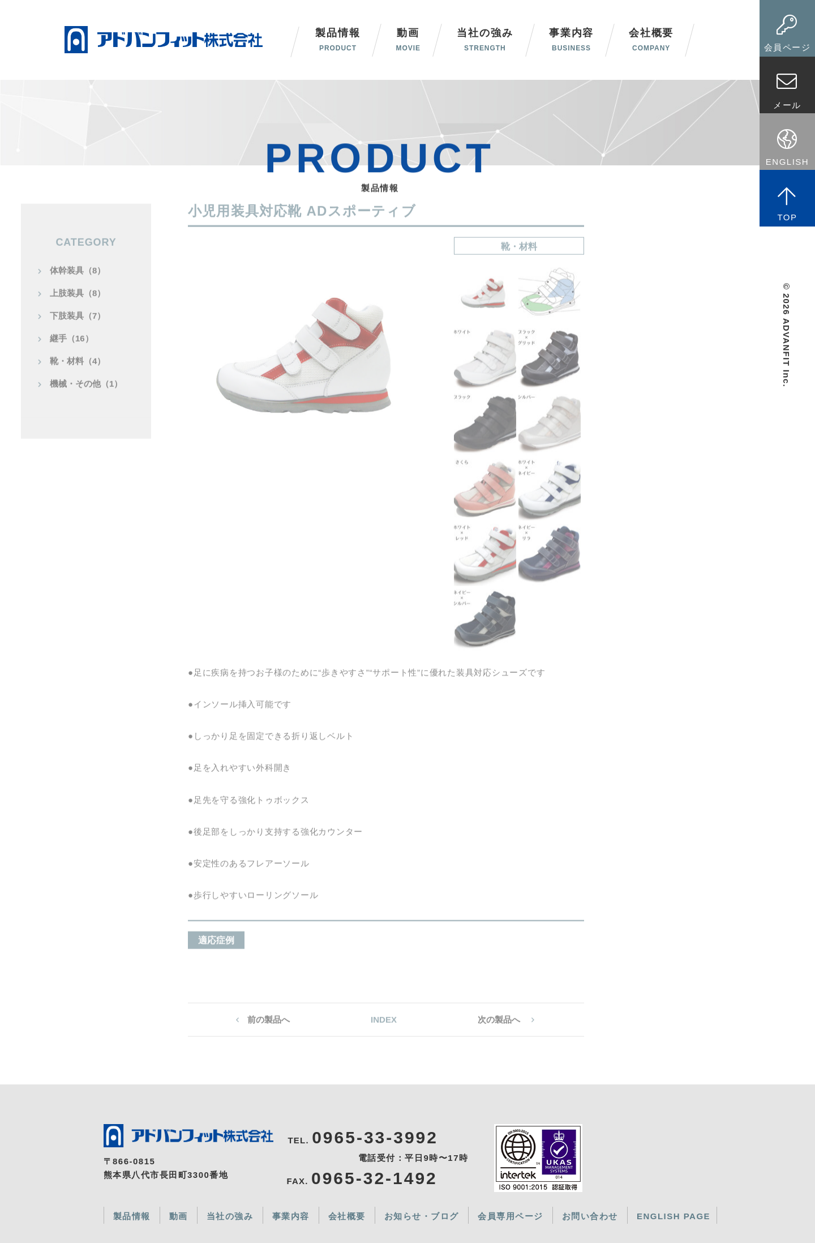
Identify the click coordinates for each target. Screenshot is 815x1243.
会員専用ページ (510, 1216)
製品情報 (132, 1216)
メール (787, 90)
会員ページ (787, 33)
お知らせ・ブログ (421, 1216)
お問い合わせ (590, 1216)
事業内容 (571, 39)
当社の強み (485, 39)
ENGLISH (787, 147)
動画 (408, 39)
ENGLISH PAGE (673, 1216)
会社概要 (651, 39)
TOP (787, 204)
